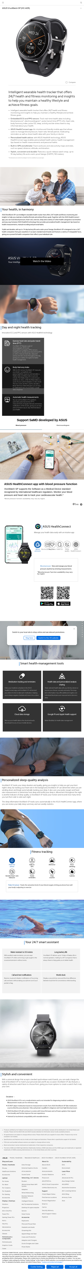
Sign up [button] (34, 1249)
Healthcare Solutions (9, 1153)
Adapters (25, 1171)
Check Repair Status (48, 1175)
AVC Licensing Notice (69, 1172)
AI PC (64, 1156)
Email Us (45, 1185)
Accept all (73, 1267)
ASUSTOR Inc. (46, 1162)
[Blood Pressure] (21, 408)
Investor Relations (48, 1156)
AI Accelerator (26, 1153)
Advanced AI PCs (67, 1159)
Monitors (5, 1185)
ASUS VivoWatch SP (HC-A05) (16, 8)
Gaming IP (25, 1238)
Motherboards (7, 1223)
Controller (25, 1231)
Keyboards (25, 1202)
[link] (42, 2)
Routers (24, 1162)
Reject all (55, 1267)
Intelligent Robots (27, 1182)
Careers (44, 1149)
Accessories (6, 1156)
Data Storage (26, 1146)
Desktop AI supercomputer (30, 1189)
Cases (4, 1230)
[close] (74, 629)
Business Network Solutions (27, 1178)
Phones (4, 1149)
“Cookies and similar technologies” (52, 1262)
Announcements (47, 1153)
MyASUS (45, 1198)
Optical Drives (6, 1240)
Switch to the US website (48, 638)
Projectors (5, 1189)
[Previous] (70, 486)
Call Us (44, 1189)
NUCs (4, 1202)
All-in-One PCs (7, 1192)
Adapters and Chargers (29, 1221)
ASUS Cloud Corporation (50, 1166)
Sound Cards (26, 1156)
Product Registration (49, 1182)
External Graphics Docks (30, 1149)
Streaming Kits (26, 1212)
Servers (24, 1192)
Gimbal (24, 1235)
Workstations (6, 1208)
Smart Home (26, 1195)
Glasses (4, 1215)
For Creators (6, 1169)
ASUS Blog (65, 1175)
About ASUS (46, 1146)
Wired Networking (28, 1174)
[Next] (81, 486)
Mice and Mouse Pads (29, 1205)
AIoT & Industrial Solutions (30, 1185)
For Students (6, 1172)
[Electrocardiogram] (63, 408)
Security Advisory (47, 1192)
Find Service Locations (49, 1179)
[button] (3, 3)
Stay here (29, 638)
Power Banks (26, 1228)
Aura (63, 1182)
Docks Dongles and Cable (30, 1225)
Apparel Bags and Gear (29, 1215)
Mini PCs (5, 1205)
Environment (66, 1149)
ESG (63, 1146)
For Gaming (6, 1176)
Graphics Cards (7, 1226)
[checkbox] (71, 82)
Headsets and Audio (28, 1208)
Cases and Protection (29, 1218)
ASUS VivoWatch (47, 1139)
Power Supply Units (8, 1236)
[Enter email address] (15, 1249)
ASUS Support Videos (49, 1195)
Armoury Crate (67, 1179)
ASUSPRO (65, 1166)
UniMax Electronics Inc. (49, 1169)
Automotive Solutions (69, 1169)
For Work (5, 1166)
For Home (5, 1163)
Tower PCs (5, 1195)
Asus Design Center (68, 1162)
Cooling (4, 1233)
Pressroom (45, 1159)
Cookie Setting (36, 1267)
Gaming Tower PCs (8, 1199)
